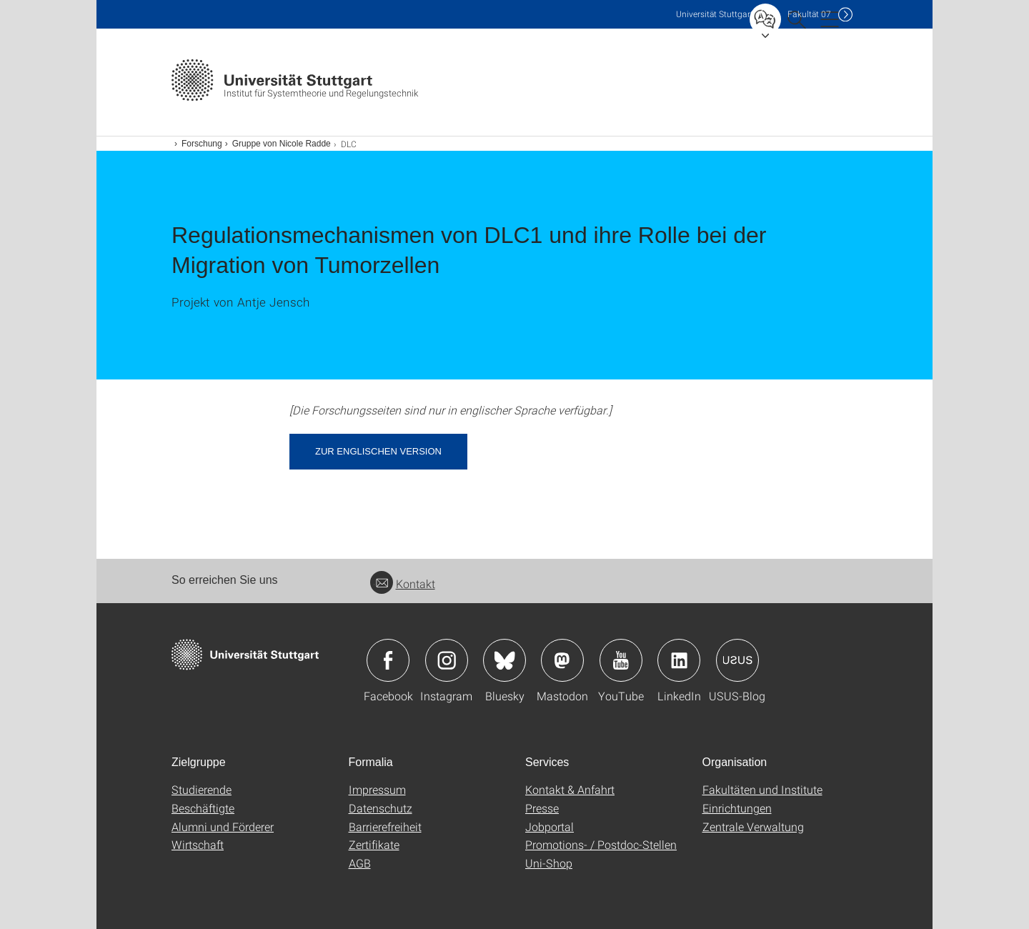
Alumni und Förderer (223, 826)
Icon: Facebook (388, 660)
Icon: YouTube (621, 660)
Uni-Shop (548, 862)
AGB (360, 862)
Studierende (202, 789)
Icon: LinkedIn (678, 660)
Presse (542, 807)
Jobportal (549, 826)
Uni (714, 14)
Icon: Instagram (446, 660)
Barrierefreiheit (385, 826)
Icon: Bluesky (504, 660)
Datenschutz (380, 807)
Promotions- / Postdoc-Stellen (601, 844)
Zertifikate (374, 844)
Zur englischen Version (378, 451)
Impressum (377, 789)
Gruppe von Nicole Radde (281, 144)
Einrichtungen (737, 807)
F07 (809, 14)
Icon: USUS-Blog (737, 660)
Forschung (202, 144)
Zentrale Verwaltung (753, 826)
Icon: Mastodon (562, 660)
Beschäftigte (203, 807)
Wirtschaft (198, 844)
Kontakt (402, 583)
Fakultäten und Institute (762, 789)
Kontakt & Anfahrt (570, 789)
